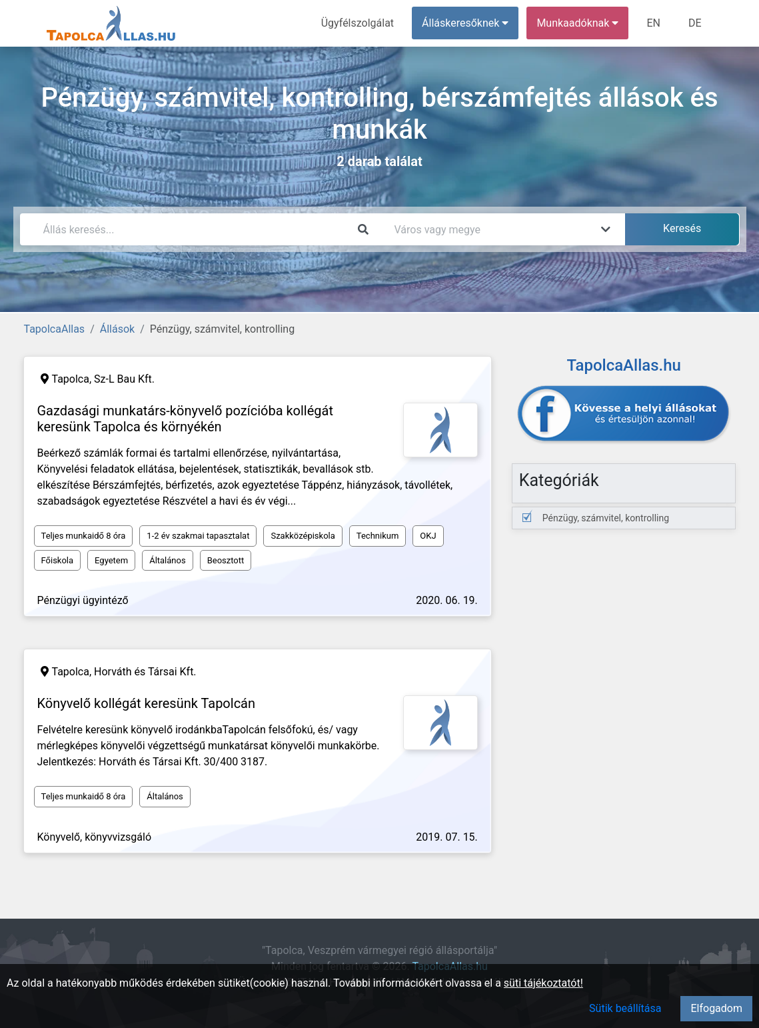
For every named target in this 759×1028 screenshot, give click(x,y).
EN (653, 23)
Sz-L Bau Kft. (124, 379)
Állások (117, 329)
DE (695, 23)
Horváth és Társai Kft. (145, 671)
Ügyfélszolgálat (357, 23)
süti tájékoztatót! (543, 983)
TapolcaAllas (54, 329)
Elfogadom (716, 1008)
